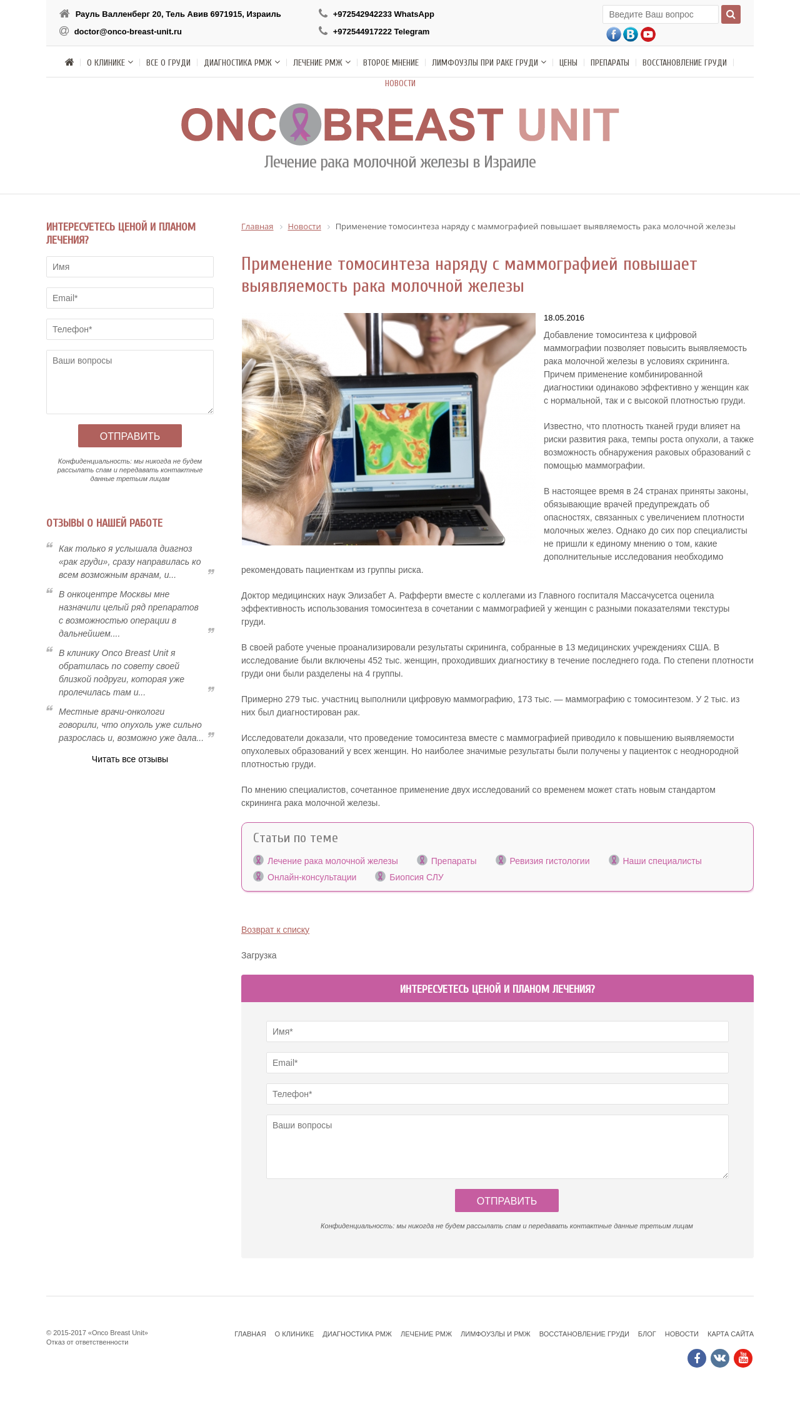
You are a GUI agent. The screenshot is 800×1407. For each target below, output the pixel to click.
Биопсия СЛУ (416, 877)
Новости (682, 1334)
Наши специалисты (662, 861)
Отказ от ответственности (87, 1342)
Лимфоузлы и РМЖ (496, 1334)
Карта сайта (731, 1334)
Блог (647, 1334)
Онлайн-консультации (312, 877)
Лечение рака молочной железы (333, 861)
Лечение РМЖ (426, 1334)
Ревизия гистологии (550, 861)
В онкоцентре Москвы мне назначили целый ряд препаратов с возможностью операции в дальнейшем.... (129, 614)
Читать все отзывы (130, 759)
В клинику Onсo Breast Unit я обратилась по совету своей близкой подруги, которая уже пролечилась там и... (121, 672)
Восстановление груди (584, 1334)
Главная (250, 1334)
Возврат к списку (275, 930)
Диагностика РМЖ (357, 1334)
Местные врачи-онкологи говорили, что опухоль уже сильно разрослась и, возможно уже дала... (131, 725)
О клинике (294, 1334)
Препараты (454, 861)
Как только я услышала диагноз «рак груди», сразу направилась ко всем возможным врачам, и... (130, 562)
